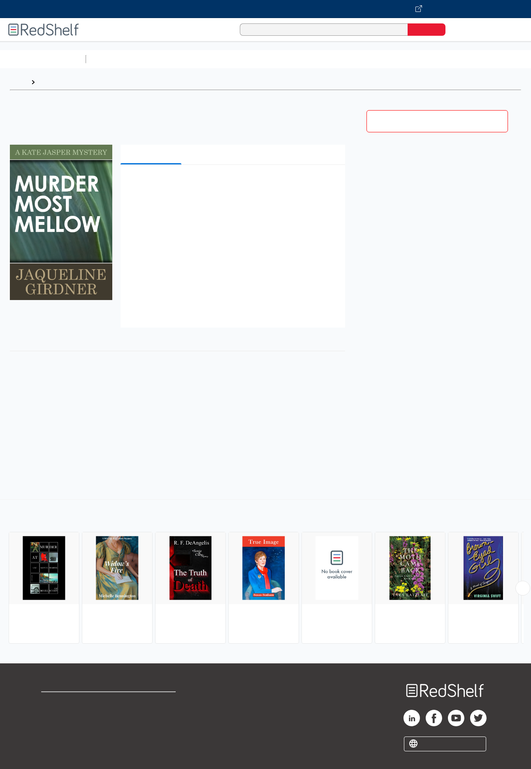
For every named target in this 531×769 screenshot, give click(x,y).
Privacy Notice (64, 728)
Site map (54, 741)
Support (53, 715)
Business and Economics (319, 59)
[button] (234, 183)
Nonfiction (498, 59)
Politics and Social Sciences (405, 59)
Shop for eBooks (67, 702)
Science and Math (161, 59)
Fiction (465, 59)
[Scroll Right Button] (522, 588)
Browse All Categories (43, 59)
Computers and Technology (235, 59)
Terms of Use (152, 702)
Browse (51, 82)
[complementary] (265, 572)
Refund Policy (152, 715)
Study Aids (111, 59)
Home (18, 82)
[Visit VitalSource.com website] (265, 9)
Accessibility (150, 728)
